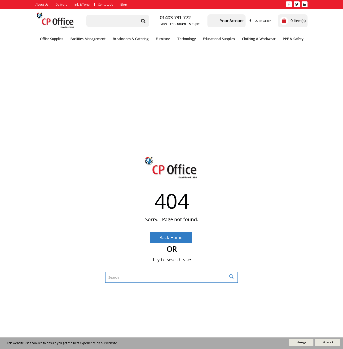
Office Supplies (51, 39)
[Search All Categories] (117, 21)
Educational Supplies (219, 39)
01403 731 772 (175, 17)
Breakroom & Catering (131, 39)
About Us (41, 4)
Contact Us (105, 4)
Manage (301, 342)
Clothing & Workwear (259, 39)
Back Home (170, 237)
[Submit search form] (143, 21)
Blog (123, 4)
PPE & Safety (293, 39)
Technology (186, 39)
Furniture (163, 39)
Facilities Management (88, 39)
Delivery (61, 4)
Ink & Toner (83, 4)
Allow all (327, 342)
